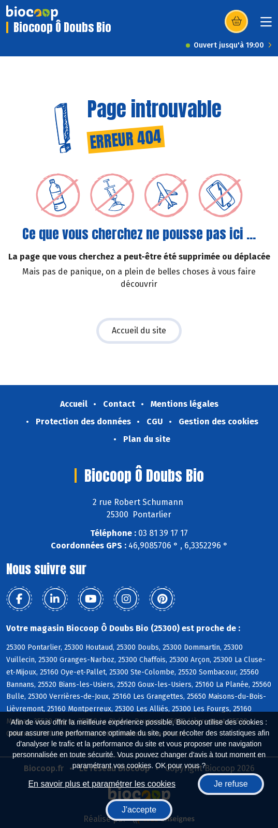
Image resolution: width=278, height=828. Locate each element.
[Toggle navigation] (266, 25)
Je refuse (231, 783)
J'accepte (139, 809)
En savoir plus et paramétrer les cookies (101, 783)
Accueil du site (139, 330)
